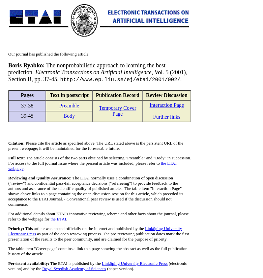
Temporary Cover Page (117, 111)
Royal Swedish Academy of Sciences (74, 268)
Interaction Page (167, 105)
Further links (166, 117)
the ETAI (58, 219)
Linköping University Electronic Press (135, 263)
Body (69, 116)
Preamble (69, 106)
